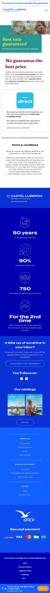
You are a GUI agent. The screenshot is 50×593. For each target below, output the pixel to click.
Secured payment (25, 529)
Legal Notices (25, 571)
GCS (25, 563)
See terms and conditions (18, 128)
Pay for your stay (25, 477)
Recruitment (25, 455)
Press (25, 451)
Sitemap (25, 575)
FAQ (25, 491)
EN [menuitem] (25, 578)
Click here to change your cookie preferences (25, 558)
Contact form (25, 495)
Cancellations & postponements (25, 473)
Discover (25, 422)
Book (43, 588)
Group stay (25, 443)
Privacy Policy (25, 567)
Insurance (25, 469)
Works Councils (25, 447)
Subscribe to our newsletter (25, 363)
